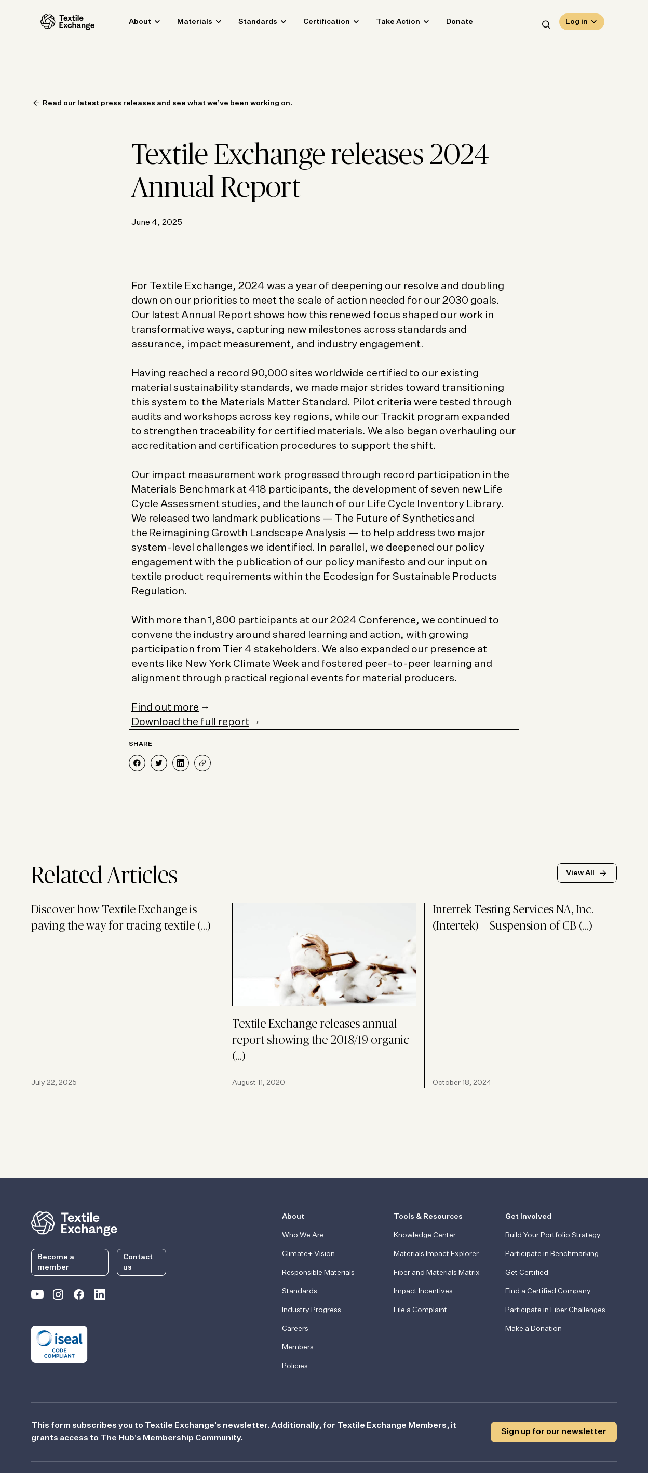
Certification (317, 24)
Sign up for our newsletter (553, 1432)
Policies (295, 1366)
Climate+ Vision (308, 1254)
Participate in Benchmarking (552, 1254)
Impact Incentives (423, 1291)
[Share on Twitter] (159, 763)
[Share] (202, 763)
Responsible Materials (318, 1272)
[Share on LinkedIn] (180, 763)
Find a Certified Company (548, 1291)
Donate (450, 24)
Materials (185, 24)
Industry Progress (311, 1310)
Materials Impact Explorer (436, 1254)
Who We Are (303, 1235)
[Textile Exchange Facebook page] (79, 1296)
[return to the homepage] (74, 1223)
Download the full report (190, 722)
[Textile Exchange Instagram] (58, 1296)
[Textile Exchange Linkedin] (99, 1296)
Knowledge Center (425, 1235)
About (130, 24)
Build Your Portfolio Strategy (553, 1235)
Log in (576, 24)
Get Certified (526, 1272)
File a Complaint (420, 1310)
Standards (248, 24)
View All (580, 873)
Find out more (165, 707)
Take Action (389, 24)
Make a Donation (533, 1328)
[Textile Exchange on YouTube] (37, 1296)
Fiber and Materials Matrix (437, 1272)
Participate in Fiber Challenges (555, 1310)
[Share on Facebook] (137, 763)
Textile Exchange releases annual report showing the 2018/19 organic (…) (320, 1040)
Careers (295, 1328)
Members (298, 1347)
